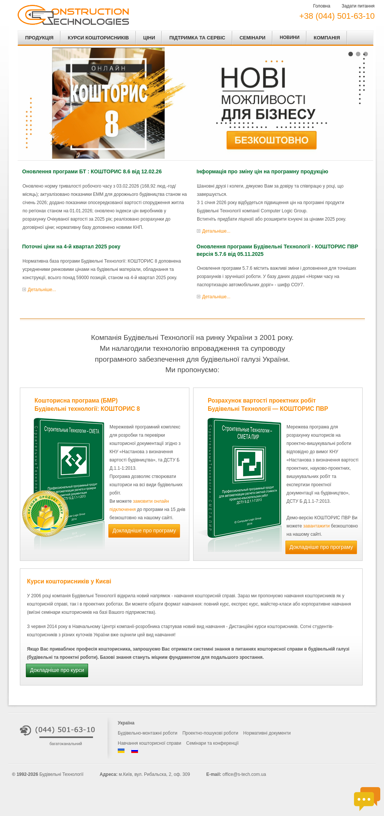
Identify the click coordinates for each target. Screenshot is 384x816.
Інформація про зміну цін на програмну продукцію (262, 171)
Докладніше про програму (144, 530)
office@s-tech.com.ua (244, 774)
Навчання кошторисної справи (149, 743)
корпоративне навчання (326, 604)
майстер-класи (276, 604)
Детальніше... (216, 231)
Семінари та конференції (212, 743)
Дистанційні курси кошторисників (263, 626)
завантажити (316, 526)
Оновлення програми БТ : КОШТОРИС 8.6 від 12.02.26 (92, 171)
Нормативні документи (267, 733)
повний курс (216, 604)
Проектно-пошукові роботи (210, 733)
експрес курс (244, 604)
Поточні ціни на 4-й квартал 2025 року (71, 246)
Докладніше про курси (57, 670)
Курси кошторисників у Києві (69, 581)
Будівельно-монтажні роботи (147, 733)
